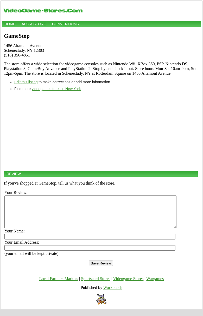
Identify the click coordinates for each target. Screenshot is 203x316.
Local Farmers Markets (58, 285)
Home (9, 24)
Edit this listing (25, 82)
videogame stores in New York (56, 89)
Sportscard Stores (95, 285)
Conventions (65, 24)
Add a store (34, 24)
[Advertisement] (101, 130)
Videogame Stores (128, 285)
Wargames (155, 285)
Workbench (112, 294)
